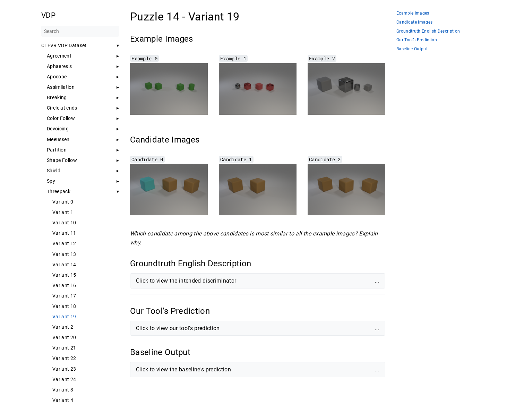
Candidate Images (414, 22)
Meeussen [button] (58, 139)
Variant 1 (62, 212)
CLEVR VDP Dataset (64, 45)
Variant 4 (62, 400)
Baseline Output (412, 49)
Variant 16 (64, 285)
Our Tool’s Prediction (416, 40)
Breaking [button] (57, 97)
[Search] (80, 31)
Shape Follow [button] (62, 160)
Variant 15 (64, 275)
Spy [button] (51, 181)
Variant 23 (64, 369)
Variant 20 (64, 337)
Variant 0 (62, 202)
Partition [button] (57, 150)
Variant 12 (64, 243)
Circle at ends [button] (62, 108)
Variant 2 (62, 327)
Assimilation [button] (61, 87)
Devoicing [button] (58, 128)
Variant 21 (64, 348)
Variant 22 (64, 358)
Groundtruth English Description (428, 31)
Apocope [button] (57, 76)
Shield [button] (53, 170)
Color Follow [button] (61, 118)
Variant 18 (64, 306)
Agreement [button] (59, 56)
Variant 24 (64, 379)
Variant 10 (64, 222)
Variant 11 (64, 233)
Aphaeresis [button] (59, 66)
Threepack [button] (58, 191)
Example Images (412, 13)
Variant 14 (64, 264)
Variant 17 (64, 296)
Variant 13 (64, 254)
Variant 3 (62, 390)
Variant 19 (64, 316)
